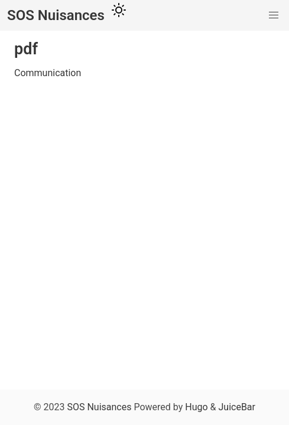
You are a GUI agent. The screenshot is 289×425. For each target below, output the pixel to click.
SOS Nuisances (99, 407)
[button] (273, 15)
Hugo (196, 407)
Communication (47, 73)
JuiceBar (237, 407)
